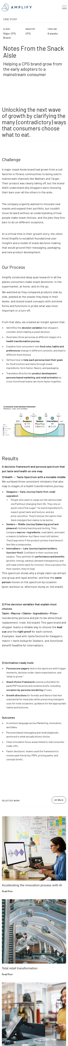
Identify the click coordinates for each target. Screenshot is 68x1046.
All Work (58, 800)
